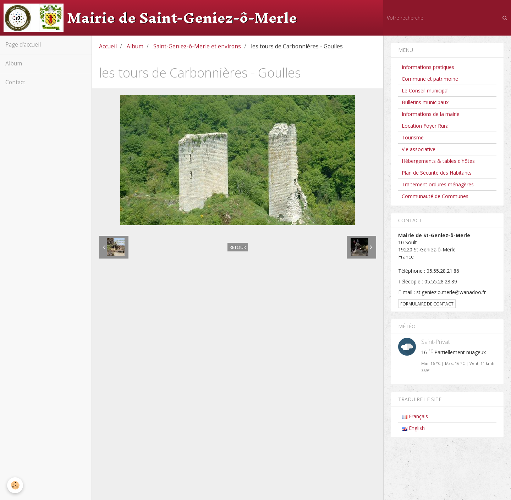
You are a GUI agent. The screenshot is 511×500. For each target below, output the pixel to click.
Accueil (108, 46)
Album (13, 63)
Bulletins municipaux (425, 102)
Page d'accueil (23, 44)
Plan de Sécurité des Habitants (437, 172)
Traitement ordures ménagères (438, 184)
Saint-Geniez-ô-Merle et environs (197, 46)
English (413, 428)
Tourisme (413, 137)
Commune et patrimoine (430, 78)
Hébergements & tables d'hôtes (438, 161)
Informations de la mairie (431, 114)
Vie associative (418, 149)
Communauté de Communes (435, 196)
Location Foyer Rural (426, 125)
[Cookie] (15, 485)
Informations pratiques (428, 67)
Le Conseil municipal (425, 90)
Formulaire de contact (427, 304)
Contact (15, 82)
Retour (238, 247)
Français (415, 416)
